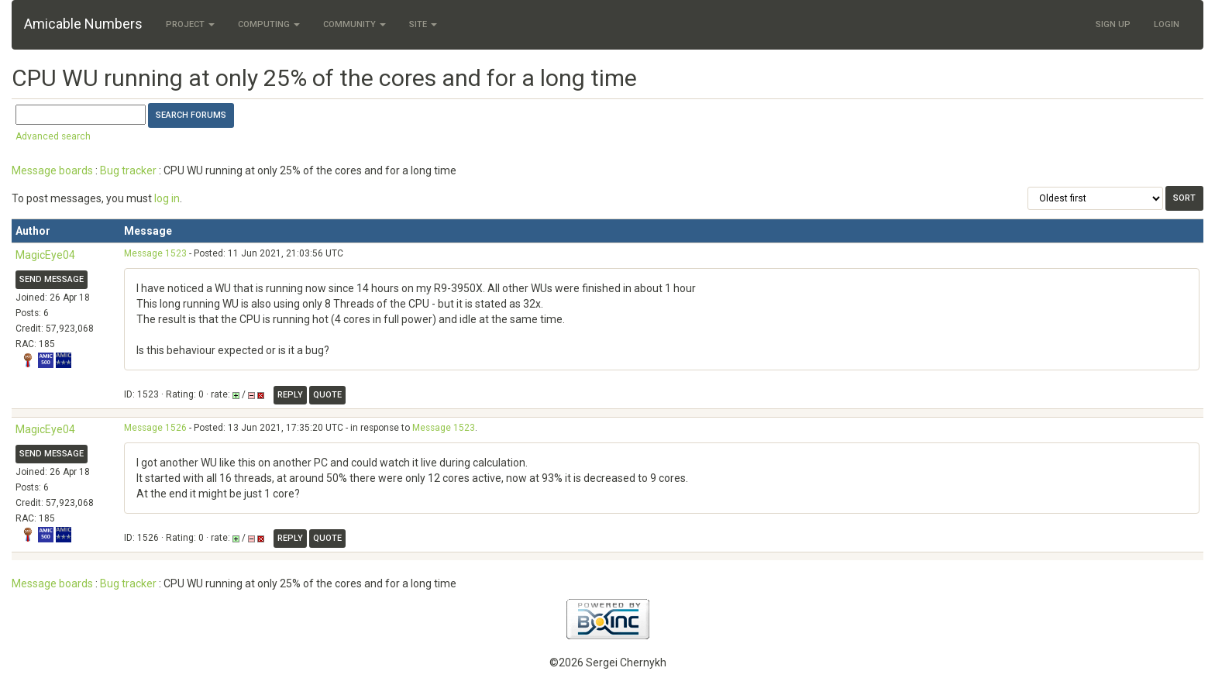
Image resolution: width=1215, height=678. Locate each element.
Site (423, 24)
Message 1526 (155, 427)
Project (190, 24)
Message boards (52, 170)
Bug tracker (128, 170)
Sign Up (1113, 24)
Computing (269, 24)
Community (354, 24)
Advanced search (53, 136)
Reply (290, 395)
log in (167, 198)
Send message (51, 279)
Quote (327, 395)
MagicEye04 (45, 255)
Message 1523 (155, 253)
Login (1166, 24)
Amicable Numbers (83, 23)
